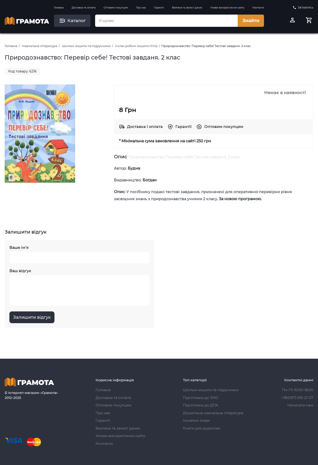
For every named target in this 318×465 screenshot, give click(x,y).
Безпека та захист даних (187, 7)
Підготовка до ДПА (200, 405)
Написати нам (300, 405)
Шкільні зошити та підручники (86, 46)
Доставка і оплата (145, 126)
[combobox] (166, 21)
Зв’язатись (303, 7)
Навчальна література (39, 46)
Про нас (141, 7)
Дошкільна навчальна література (213, 413)
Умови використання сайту (227, 7)
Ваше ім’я (79, 254)
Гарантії (159, 7)
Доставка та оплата (84, 7)
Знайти (250, 20)
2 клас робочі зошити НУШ (136, 46)
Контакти (258, 7)
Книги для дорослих (201, 428)
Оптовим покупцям (116, 7)
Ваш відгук (79, 287)
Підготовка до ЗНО (200, 397)
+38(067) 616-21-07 (297, 397)
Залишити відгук (32, 317)
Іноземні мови (196, 420)
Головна (59, 7)
